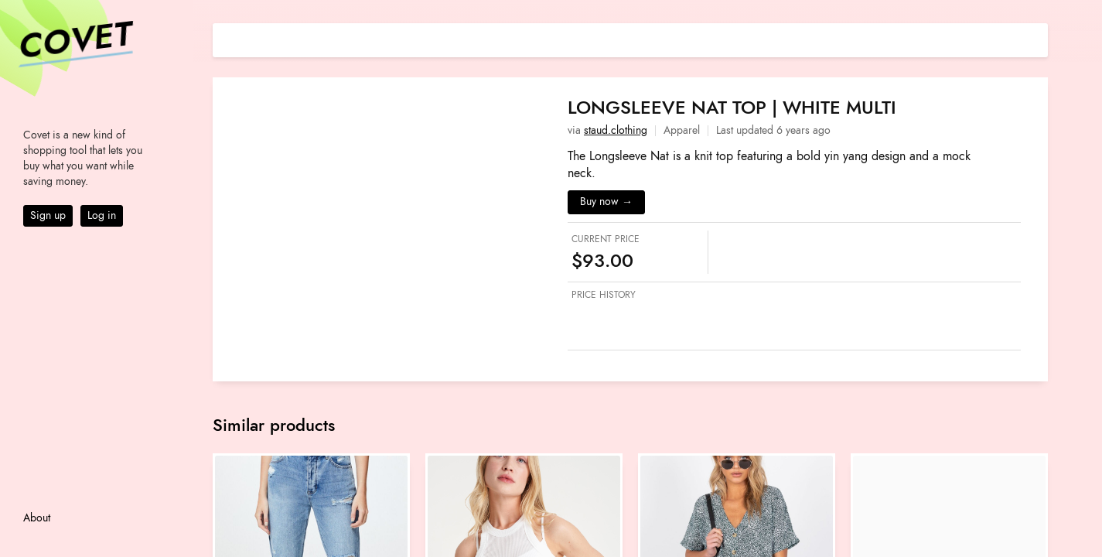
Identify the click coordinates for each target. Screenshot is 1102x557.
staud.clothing (615, 130)
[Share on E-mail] (1036, 38)
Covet (74, 41)
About (36, 518)
